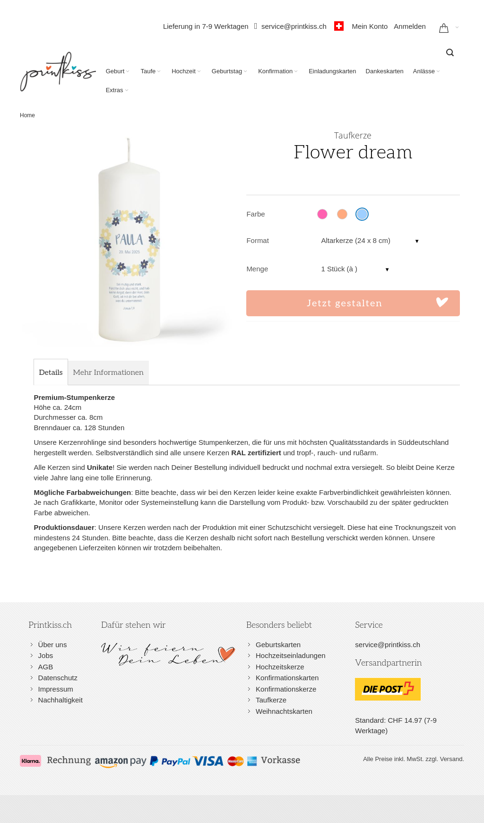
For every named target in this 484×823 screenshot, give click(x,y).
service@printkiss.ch (296, 26)
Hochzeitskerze (280, 667)
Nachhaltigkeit (60, 700)
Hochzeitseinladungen (291, 655)
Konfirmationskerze (286, 689)
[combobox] (450, 52)
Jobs (45, 655)
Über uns (52, 645)
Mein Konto (370, 26)
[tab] (51, 373)
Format (257, 240)
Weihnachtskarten (284, 711)
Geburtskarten (278, 645)
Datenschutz (58, 678)
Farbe (255, 214)
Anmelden (410, 26)
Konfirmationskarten (287, 678)
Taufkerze (271, 700)
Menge (257, 269)
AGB (45, 667)
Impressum (55, 689)
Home (27, 115)
